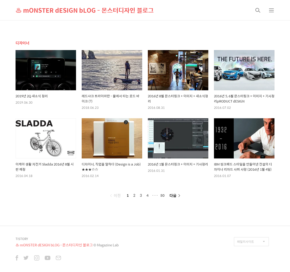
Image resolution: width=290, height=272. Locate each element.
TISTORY (22, 238)
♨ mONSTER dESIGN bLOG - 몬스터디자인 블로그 (85, 10)
